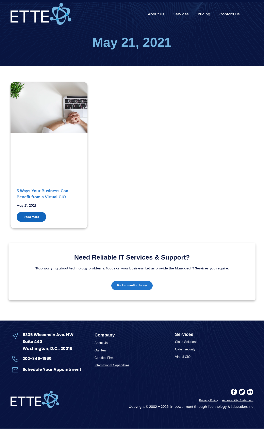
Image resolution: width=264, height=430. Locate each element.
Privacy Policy (206, 401)
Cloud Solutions (187, 343)
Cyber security (186, 350)
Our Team (102, 351)
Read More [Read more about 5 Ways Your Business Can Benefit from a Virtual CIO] (31, 217)
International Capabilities (113, 366)
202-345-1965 (37, 359)
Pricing (204, 14)
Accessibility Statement (236, 401)
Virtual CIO (183, 358)
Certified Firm (105, 359)
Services (181, 14)
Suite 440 (32, 342)
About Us (156, 14)
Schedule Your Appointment (52, 370)
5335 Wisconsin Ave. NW (48, 336)
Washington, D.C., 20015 (47, 349)
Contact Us (229, 14)
